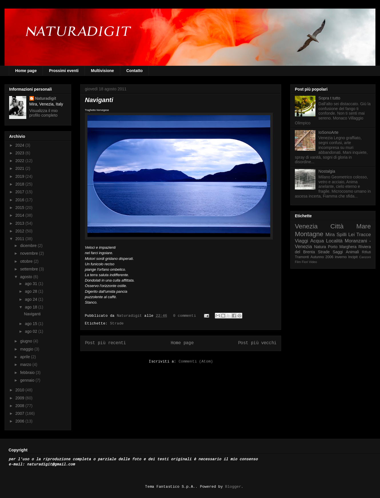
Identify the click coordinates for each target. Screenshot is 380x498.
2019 (20, 176)
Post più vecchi (257, 343)
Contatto (134, 70)
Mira (330, 234)
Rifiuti (366, 252)
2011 (20, 238)
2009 (20, 398)
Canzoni (365, 257)
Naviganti (99, 99)
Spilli (342, 234)
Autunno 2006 (322, 257)
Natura (320, 246)
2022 (20, 160)
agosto (26, 276)
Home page (26, 70)
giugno (26, 341)
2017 (20, 192)
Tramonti (302, 257)
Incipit (353, 257)
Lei (351, 234)
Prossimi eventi (64, 70)
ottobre (26, 261)
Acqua (317, 241)
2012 (20, 231)
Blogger (233, 487)
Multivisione (102, 70)
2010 (20, 390)
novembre (29, 253)
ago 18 (31, 307)
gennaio (27, 380)
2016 (20, 200)
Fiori (305, 262)
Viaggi (301, 241)
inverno (341, 257)
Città (336, 226)
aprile (25, 356)
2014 (20, 215)
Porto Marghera (342, 246)
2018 (20, 184)
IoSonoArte (329, 132)
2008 (20, 405)
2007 (20, 413)
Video (313, 262)
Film (298, 262)
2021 (20, 168)
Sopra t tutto (329, 98)
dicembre (28, 245)
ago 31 (31, 283)
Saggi (338, 252)
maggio (27, 349)
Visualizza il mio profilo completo (43, 112)
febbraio (27, 372)
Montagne (309, 234)
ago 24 (31, 299)
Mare (363, 226)
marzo (26, 364)
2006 (20, 421)
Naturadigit (130, 316)
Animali (352, 252)
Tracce (363, 234)
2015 (20, 207)
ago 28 (31, 291)
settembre (29, 269)
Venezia (306, 226)
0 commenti (184, 316)
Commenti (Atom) (196, 361)
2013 (20, 223)
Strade (117, 323)
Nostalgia (327, 171)
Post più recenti (105, 343)
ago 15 (31, 323)
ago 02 (31, 331)
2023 (20, 153)
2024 (20, 145)
